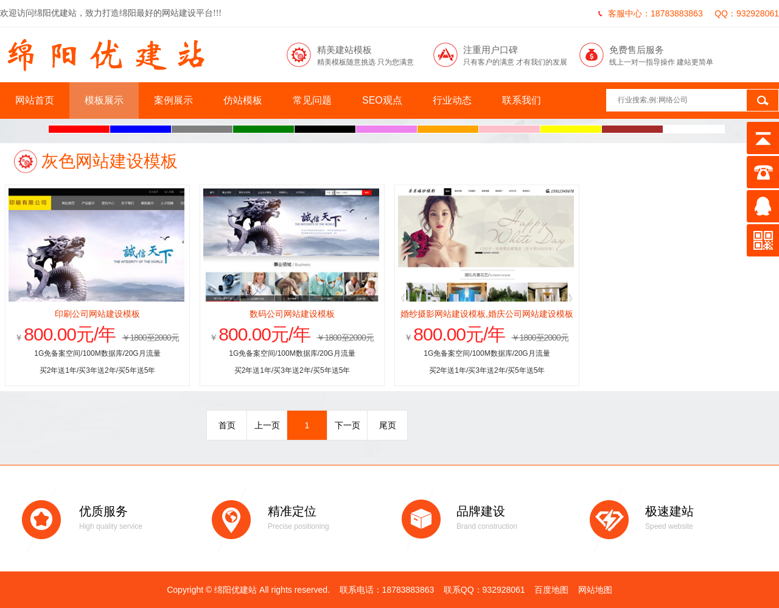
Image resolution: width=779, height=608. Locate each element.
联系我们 (521, 100)
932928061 (757, 13)
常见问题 (312, 100)
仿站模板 (242, 100)
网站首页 (34, 100)
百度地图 (551, 590)
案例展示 (173, 100)
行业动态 (452, 100)
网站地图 (595, 590)
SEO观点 (382, 100)
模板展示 (104, 100)
